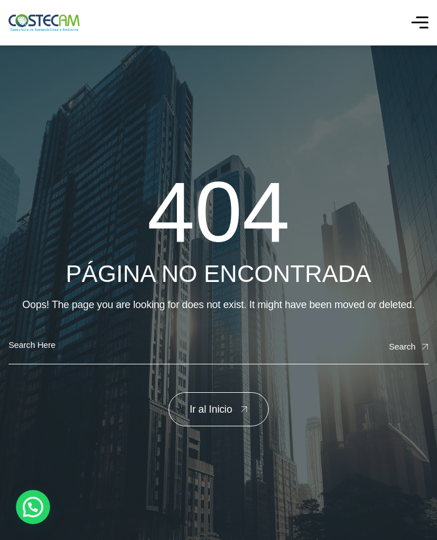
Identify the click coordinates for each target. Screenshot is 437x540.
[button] (33, 507)
